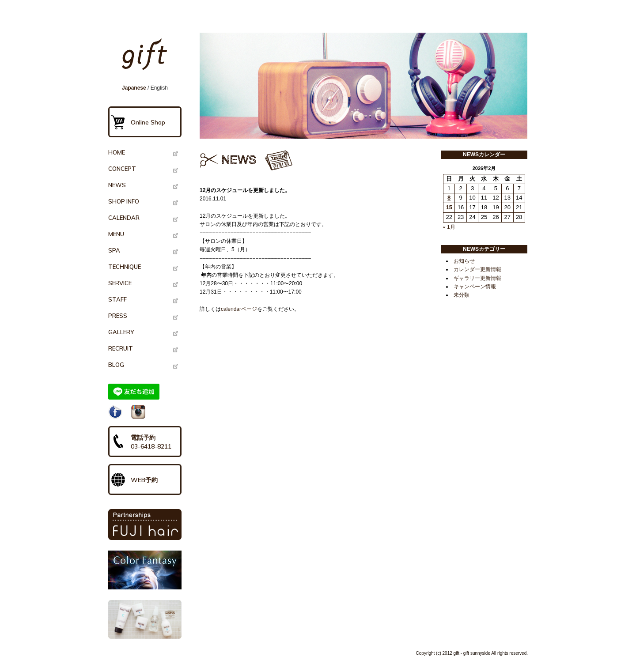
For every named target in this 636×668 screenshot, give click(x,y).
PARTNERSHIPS (145, 524)
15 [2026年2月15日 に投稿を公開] (449, 207)
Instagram (138, 412)
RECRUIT (120, 348)
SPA (114, 250)
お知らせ (464, 261)
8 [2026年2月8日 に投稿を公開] (448, 197)
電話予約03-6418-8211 (151, 442)
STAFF (117, 299)
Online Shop (148, 122)
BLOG (116, 364)
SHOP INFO (123, 201)
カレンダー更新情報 (477, 269)
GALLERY (121, 332)
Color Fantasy (145, 570)
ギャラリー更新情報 (477, 278)
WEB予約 (144, 480)
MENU (116, 234)
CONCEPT (122, 168)
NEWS (117, 185)
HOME (116, 152)
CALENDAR (124, 217)
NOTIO (145, 619)
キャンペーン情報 (475, 286)
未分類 (461, 295)
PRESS (117, 315)
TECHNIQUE (124, 266)
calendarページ (239, 309)
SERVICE (120, 283)
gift (147, 58)
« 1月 (449, 226)
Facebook (115, 412)
